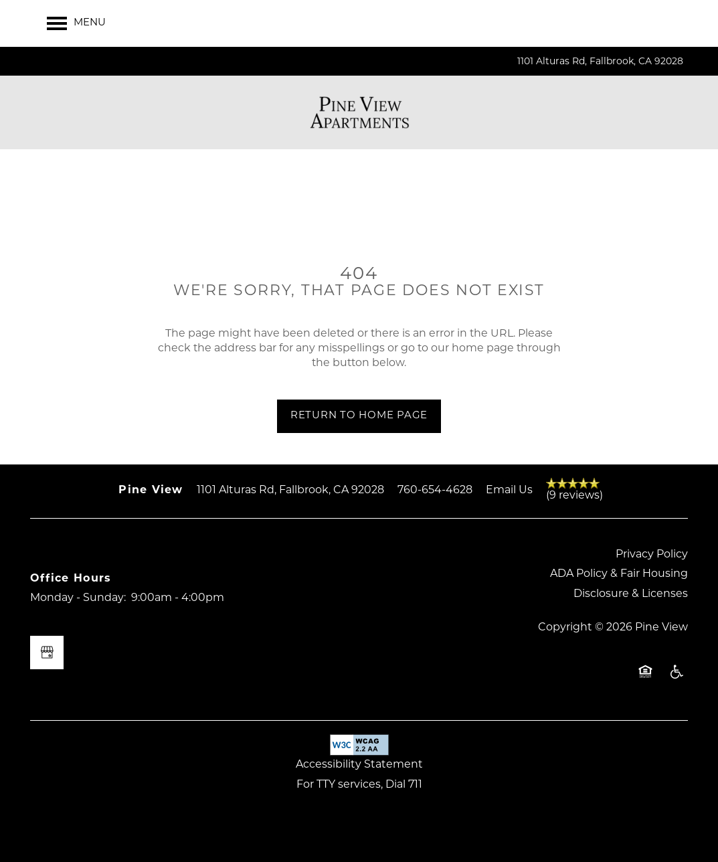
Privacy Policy (652, 554)
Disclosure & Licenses (630, 594)
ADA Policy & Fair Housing (619, 574)
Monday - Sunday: (78, 598)
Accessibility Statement (359, 765)
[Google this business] (47, 652)
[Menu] (76, 23)
